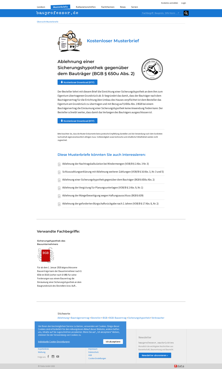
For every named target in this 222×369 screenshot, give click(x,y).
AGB (90, 355)
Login (183, 3)
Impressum (92, 349)
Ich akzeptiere (113, 341)
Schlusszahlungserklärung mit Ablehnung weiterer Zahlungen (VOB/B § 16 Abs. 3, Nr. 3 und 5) (113, 171)
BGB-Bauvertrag (117, 317)
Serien (134, 6)
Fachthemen (107, 6)
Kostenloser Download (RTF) (77, 82)
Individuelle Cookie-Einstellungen (54, 341)
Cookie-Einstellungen (97, 358)
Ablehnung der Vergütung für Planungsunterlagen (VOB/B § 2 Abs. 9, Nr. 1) (102, 187)
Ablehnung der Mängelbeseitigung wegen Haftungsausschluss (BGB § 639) (103, 195)
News (123, 6)
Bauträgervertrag (80, 317)
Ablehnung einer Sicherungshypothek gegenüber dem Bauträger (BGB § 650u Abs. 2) (108, 179)
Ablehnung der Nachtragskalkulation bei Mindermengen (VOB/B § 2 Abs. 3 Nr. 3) (105, 163)
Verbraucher (158, 317)
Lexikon (41, 6)
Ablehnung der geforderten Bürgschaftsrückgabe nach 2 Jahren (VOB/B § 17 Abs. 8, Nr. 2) (110, 203)
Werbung (41, 352)
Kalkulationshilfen (86, 6)
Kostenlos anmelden (169, 3)
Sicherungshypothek (139, 317)
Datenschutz (93, 352)
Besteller (96, 317)
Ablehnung (63, 317)
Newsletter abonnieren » (155, 355)
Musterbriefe (60, 7)
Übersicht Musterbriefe (47, 21)
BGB (105, 317)
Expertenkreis (43, 349)
